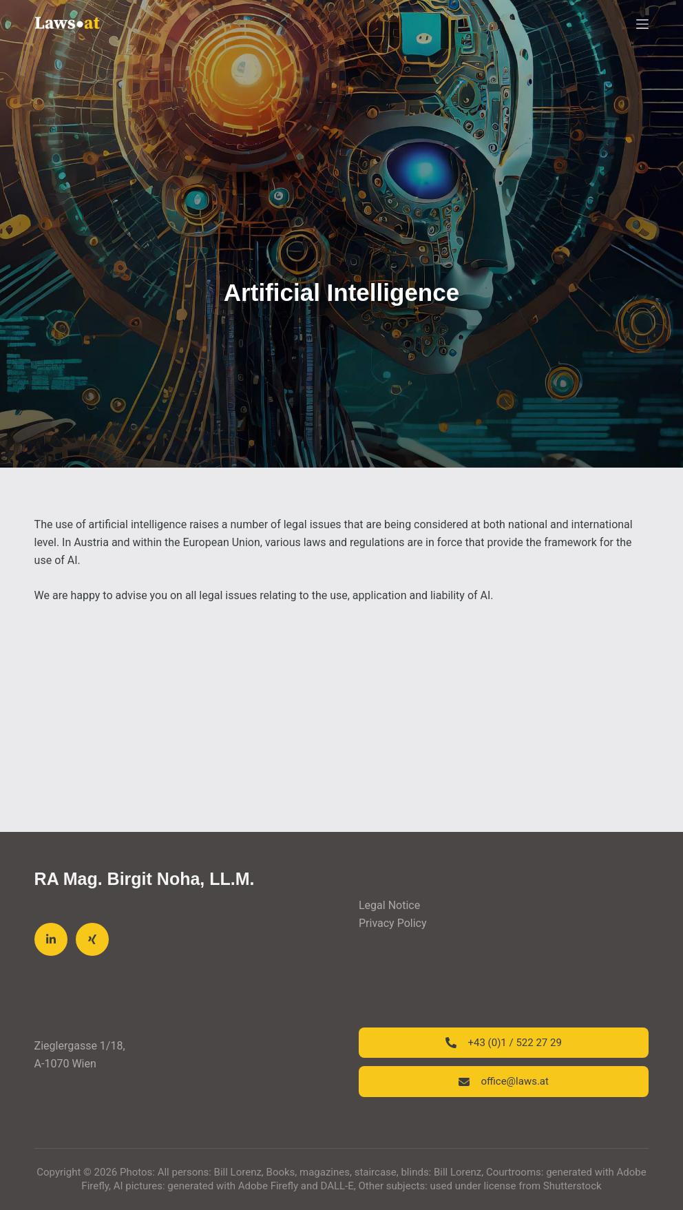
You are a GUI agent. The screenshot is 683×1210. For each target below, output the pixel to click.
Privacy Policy (393, 923)
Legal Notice (389, 905)
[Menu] (642, 24)
